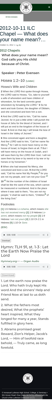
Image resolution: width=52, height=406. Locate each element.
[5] (11, 222)
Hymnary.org (9, 261)
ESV (4, 227)
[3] (39, 215)
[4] (26, 219)
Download (6, 241)
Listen (30, 81)
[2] (27, 212)
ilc (20, 45)
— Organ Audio (29, 261)
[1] (2, 209)
